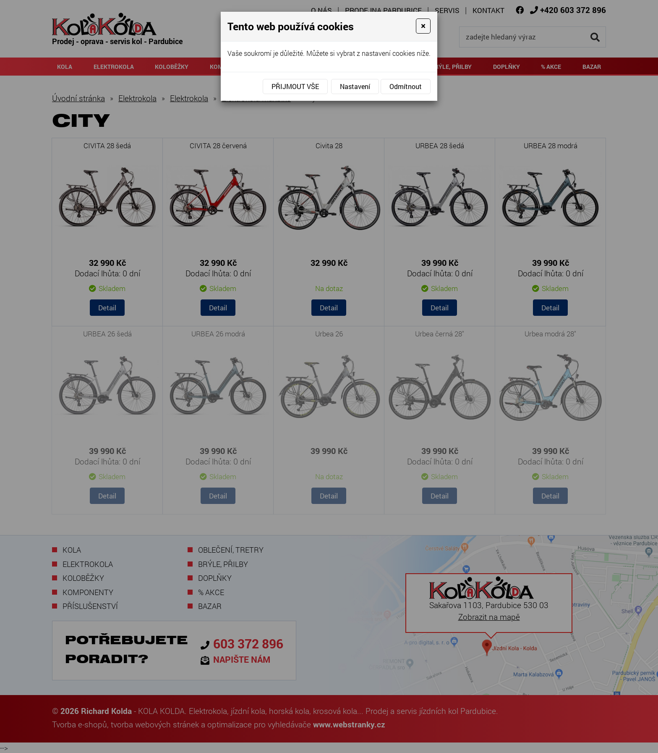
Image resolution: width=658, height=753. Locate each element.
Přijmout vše (295, 86)
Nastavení (355, 86)
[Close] (423, 26)
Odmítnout (405, 86)
